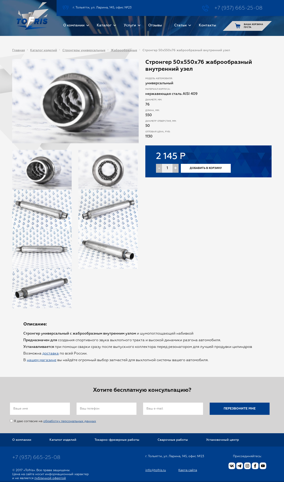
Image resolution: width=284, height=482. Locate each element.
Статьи (180, 25)
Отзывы (155, 25)
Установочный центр (222, 439)
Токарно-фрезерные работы (117, 439)
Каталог (104, 25)
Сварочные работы (173, 439)
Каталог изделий (43, 50)
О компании (74, 25)
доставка (50, 353)
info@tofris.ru (155, 470)
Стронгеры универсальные (83, 50)
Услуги (130, 25)
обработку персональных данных (69, 421)
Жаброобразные (124, 50)
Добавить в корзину (206, 168)
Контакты (207, 25)
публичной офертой (50, 478)
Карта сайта (187, 470)
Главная (18, 50)
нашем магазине (41, 360)
